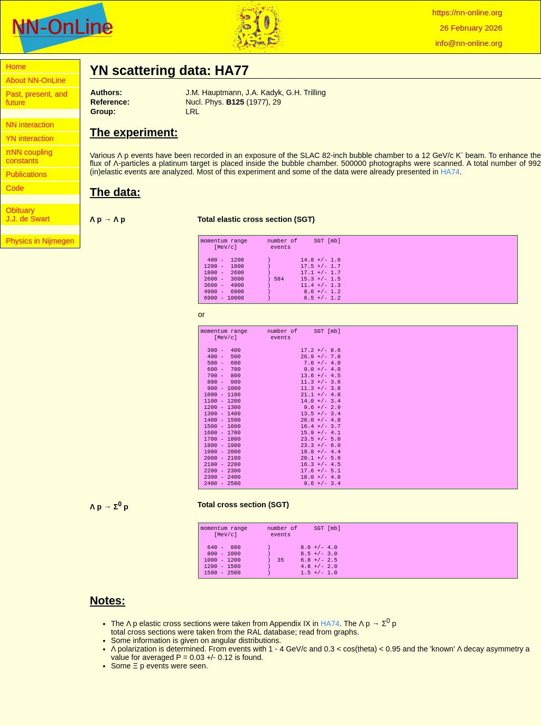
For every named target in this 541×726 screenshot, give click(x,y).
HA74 (450, 171)
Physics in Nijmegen (40, 241)
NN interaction (30, 124)
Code (15, 188)
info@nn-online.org (468, 43)
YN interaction (29, 138)
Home (16, 66)
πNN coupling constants (29, 156)
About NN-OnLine (36, 80)
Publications (26, 174)
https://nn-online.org (467, 12)
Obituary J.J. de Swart (28, 214)
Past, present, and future (37, 98)
